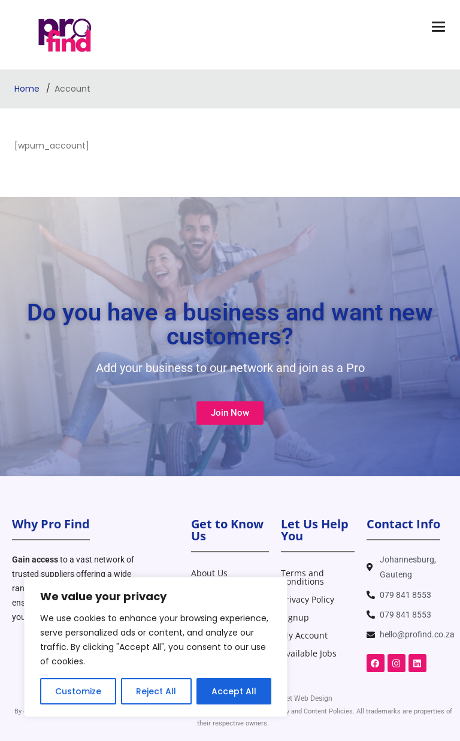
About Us (209, 573)
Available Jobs (309, 653)
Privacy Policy (307, 599)
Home (28, 89)
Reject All (156, 691)
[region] (156, 647)
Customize (78, 691)
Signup (295, 617)
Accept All (233, 691)
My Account (304, 635)
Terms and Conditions (302, 577)
